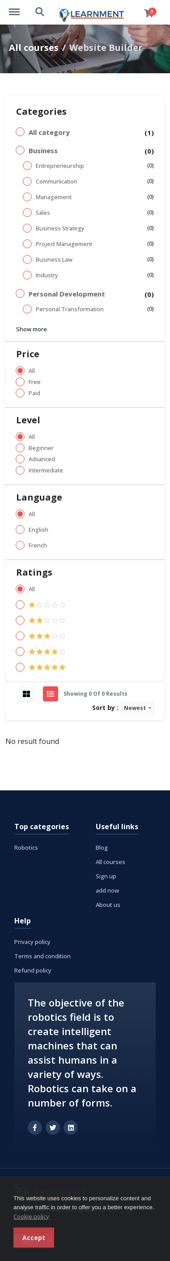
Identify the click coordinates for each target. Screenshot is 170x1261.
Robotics (26, 847)
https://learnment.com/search (40, 12)
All (32, 371)
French (38, 545)
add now (107, 890)
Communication (56, 181)
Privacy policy (32, 942)
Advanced (42, 459)
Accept (33, 1237)
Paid (34, 393)
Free (35, 382)
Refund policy (32, 970)
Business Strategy (60, 228)
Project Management (64, 244)
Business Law (54, 259)
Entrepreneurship (60, 166)
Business (43, 150)
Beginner (41, 448)
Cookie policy (31, 1216)
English (38, 530)
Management (54, 197)
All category (49, 132)
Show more (31, 329)
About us (108, 905)
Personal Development (67, 293)
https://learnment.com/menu (19, 8)
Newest (135, 708)
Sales (43, 213)
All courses (34, 48)
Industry (47, 275)
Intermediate (46, 470)
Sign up (106, 876)
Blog (102, 847)
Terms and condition (42, 956)
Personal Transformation (70, 309)
